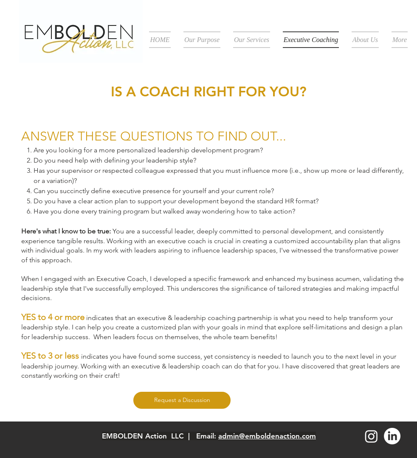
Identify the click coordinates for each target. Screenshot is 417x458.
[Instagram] (371, 436)
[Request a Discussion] (182, 400)
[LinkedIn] (392, 436)
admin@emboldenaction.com (267, 436)
